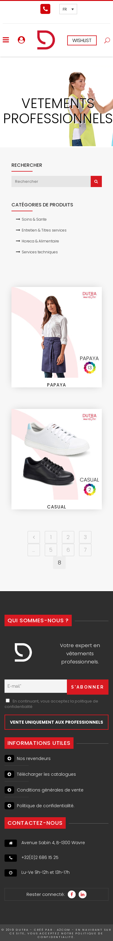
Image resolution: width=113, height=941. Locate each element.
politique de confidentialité (70, 935)
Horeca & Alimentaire (40, 241)
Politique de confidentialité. (39, 806)
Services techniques (40, 252)
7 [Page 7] (85, 550)
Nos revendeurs (28, 758)
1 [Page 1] (51, 537)
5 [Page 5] (50, 550)
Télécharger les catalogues (40, 774)
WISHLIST (82, 40)
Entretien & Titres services (44, 230)
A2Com (64, 930)
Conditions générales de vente (44, 790)
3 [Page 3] (85, 537)
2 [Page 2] (68, 537)
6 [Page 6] (68, 550)
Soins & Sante (34, 219)
